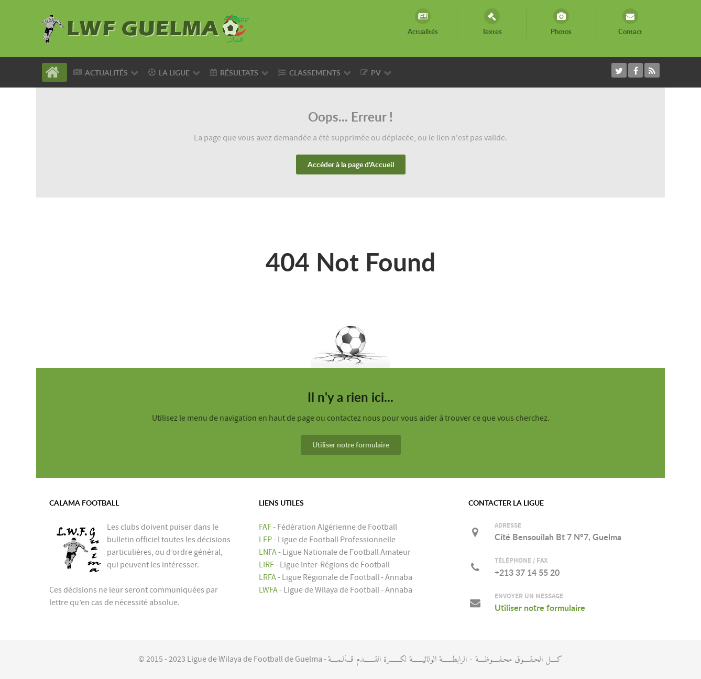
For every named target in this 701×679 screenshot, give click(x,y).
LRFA (267, 577)
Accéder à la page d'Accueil (351, 164)
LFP (265, 539)
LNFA (268, 552)
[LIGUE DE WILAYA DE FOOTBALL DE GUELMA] (146, 27)
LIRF (266, 565)
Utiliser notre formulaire (350, 444)
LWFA (268, 590)
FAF (265, 527)
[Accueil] (54, 72)
